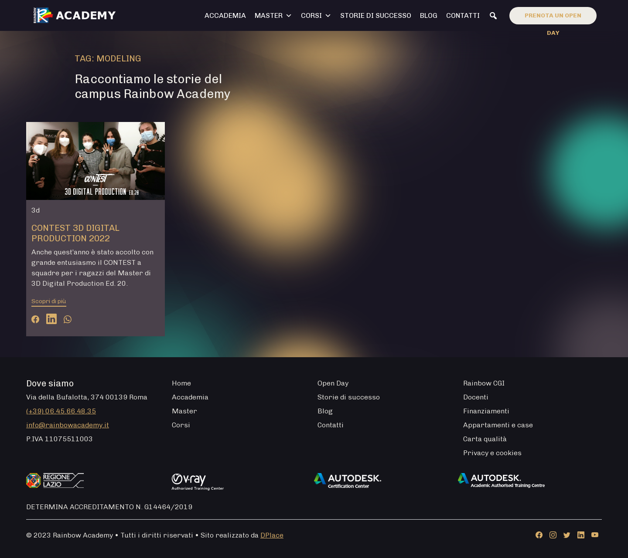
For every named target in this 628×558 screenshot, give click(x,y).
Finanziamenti (486, 411)
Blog (428, 15)
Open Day (332, 383)
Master (273, 15)
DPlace (271, 535)
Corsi (316, 15)
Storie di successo (375, 15)
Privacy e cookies (492, 453)
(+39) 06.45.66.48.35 (61, 411)
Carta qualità (485, 439)
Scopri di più (48, 301)
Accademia (225, 15)
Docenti (475, 397)
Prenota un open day (553, 18)
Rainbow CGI (484, 383)
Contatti (463, 15)
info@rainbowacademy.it (67, 425)
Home (181, 383)
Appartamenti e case (498, 425)
